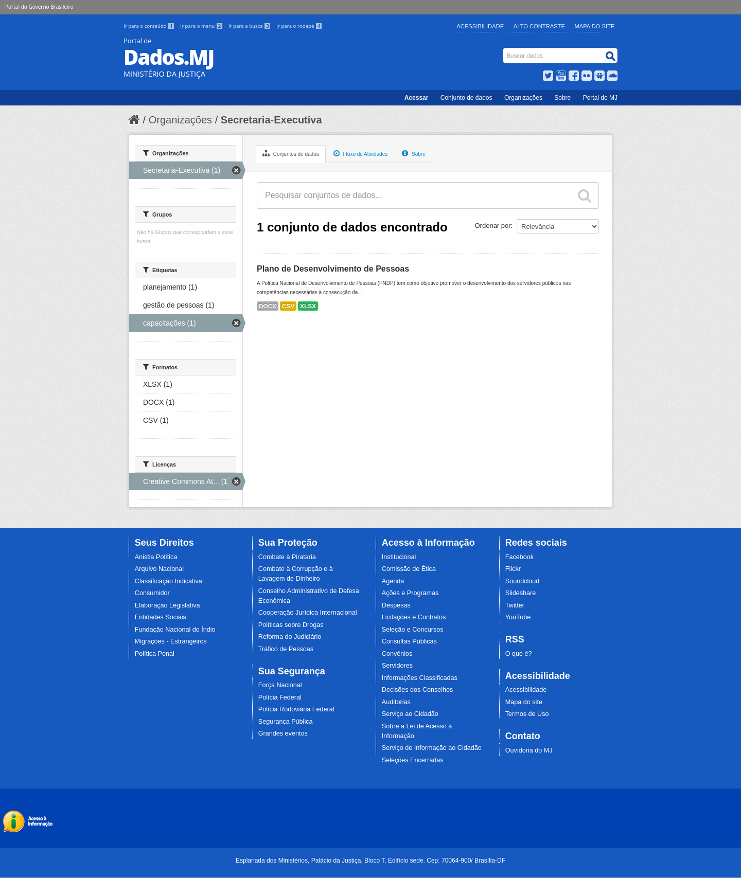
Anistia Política (156, 557)
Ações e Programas (410, 593)
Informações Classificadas (419, 678)
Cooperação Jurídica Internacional (307, 612)
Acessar (416, 97)
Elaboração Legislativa (167, 605)
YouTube (518, 617)
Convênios (397, 653)
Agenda (393, 581)
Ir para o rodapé (299, 26)
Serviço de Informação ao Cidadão (432, 747)
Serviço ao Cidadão (410, 714)
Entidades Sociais (160, 617)
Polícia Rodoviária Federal (296, 709)
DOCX (267, 306)
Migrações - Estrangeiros (171, 641)
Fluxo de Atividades (360, 153)
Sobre (562, 97)
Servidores (397, 665)
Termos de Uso (527, 714)
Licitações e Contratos (414, 617)
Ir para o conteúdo (149, 26)
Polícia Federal (280, 697)
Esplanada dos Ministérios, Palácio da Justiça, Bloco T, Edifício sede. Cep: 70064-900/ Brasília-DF (370, 860)
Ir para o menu (202, 26)
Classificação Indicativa (168, 581)
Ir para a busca (250, 26)
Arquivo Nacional (159, 568)
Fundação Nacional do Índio (175, 629)
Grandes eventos (283, 733)
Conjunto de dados (466, 97)
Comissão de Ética (409, 568)
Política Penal (154, 653)
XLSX (308, 306)
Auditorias (396, 702)
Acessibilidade (480, 26)
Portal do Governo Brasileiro (39, 6)
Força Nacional (280, 685)
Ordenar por (493, 225)
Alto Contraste (539, 26)
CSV (288, 306)
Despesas (396, 605)
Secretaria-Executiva (271, 120)
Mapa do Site (595, 26)
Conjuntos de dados (290, 153)
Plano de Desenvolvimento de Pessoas (333, 268)
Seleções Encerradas (413, 760)
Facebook (519, 557)
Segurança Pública (285, 721)
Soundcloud (522, 581)
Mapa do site (523, 702)
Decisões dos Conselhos (417, 689)
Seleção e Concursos (413, 629)
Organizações (523, 97)
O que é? (518, 653)
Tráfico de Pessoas (285, 649)
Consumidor (152, 593)
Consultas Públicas (409, 641)
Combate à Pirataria (287, 557)
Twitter (514, 605)
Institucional (399, 557)
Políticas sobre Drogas (291, 625)
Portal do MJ (600, 97)
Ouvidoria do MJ (529, 750)
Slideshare (520, 593)
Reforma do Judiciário (290, 636)
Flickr (513, 568)
